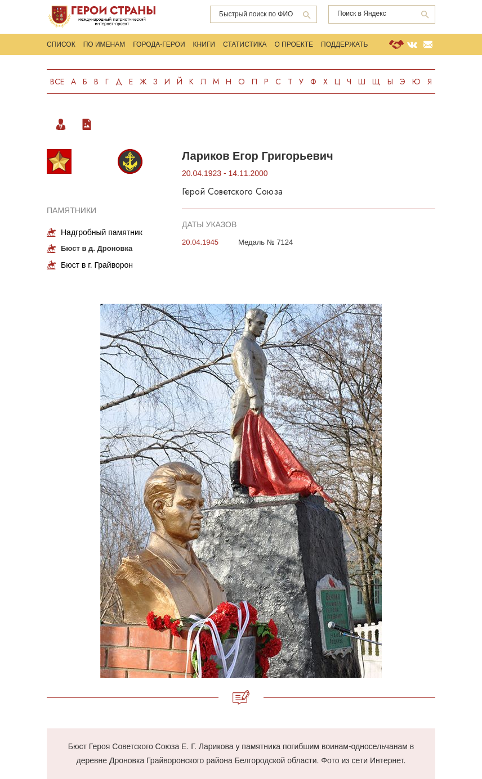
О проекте (293, 44)
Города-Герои (159, 44)
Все (57, 81)
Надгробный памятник (101, 232)
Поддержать (344, 44)
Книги (204, 44)
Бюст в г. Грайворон (97, 264)
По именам (104, 44)
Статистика (244, 44)
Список (61, 44)
